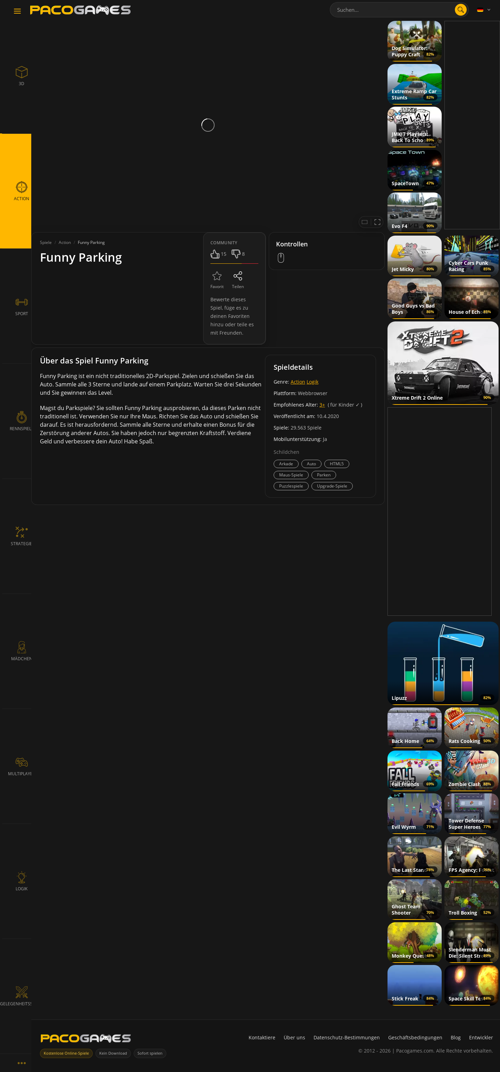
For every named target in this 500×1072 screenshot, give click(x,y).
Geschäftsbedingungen (415, 1037)
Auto (311, 464)
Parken (324, 475)
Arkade (286, 464)
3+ (322, 404)
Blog (456, 1037)
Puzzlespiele (291, 486)
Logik (312, 381)
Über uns (294, 1037)
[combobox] (399, 9)
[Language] (484, 9)
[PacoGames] (86, 1040)
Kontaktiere (262, 1037)
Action (298, 381)
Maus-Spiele (291, 475)
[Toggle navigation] (17, 11)
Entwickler (481, 1037)
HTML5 (337, 464)
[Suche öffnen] (461, 10)
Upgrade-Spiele (332, 486)
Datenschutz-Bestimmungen (347, 1037)
